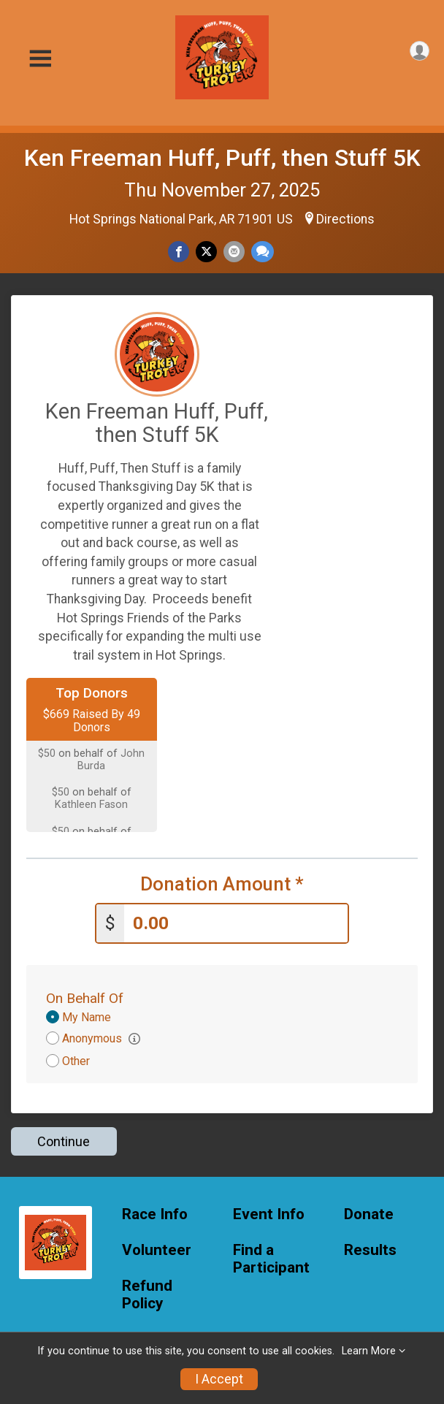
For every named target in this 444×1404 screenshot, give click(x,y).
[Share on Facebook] (178, 251)
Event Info (269, 1213)
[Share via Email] (234, 251)
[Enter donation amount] (236, 922)
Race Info (155, 1213)
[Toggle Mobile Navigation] (40, 59)
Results (370, 1248)
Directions (345, 219)
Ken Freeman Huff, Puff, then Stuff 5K (222, 158)
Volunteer (156, 1248)
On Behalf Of (84, 996)
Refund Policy (147, 1293)
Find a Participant (271, 1257)
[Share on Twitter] (206, 251)
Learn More (369, 1351)
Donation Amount (222, 884)
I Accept (219, 1379)
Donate (369, 1213)
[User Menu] (419, 51)
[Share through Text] (262, 251)
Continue (63, 1140)
